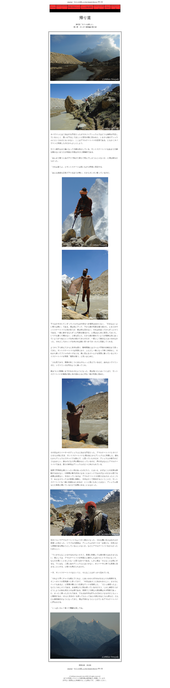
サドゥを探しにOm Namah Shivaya (85, 2)
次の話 (89, 665)
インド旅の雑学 (87, 7)
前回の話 (82, 665)
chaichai (69, 2)
